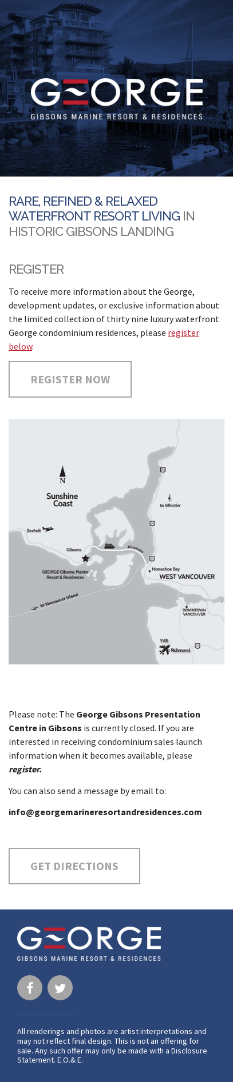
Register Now (70, 379)
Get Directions (74, 866)
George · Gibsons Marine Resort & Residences (117, 98)
